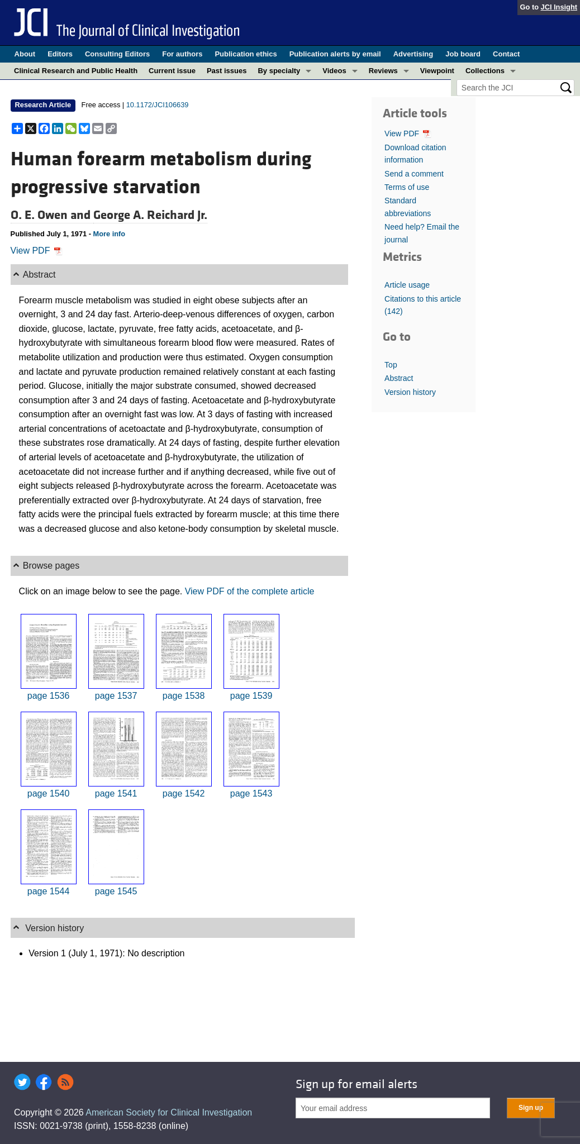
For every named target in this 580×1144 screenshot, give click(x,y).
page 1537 (116, 695)
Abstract (398, 378)
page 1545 (116, 891)
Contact (506, 54)
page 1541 (116, 793)
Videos (334, 70)
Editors (60, 54)
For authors (182, 54)
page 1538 (184, 695)
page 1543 (251, 793)
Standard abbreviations (407, 206)
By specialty (279, 70)
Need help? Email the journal (421, 233)
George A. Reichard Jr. (150, 215)
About (25, 54)
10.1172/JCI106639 (157, 105)
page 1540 (48, 793)
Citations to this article (422, 305)
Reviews (383, 70)
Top (390, 364)
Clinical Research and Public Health (75, 70)
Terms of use (406, 187)
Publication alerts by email (335, 54)
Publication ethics (246, 54)
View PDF (37, 250)
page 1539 (251, 695)
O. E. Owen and (52, 215)
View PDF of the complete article (250, 591)
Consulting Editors (117, 54)
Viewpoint (437, 70)
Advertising (413, 54)
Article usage (407, 284)
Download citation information (415, 153)
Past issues (227, 70)
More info (109, 234)
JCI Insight (559, 7)
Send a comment (414, 173)
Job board (463, 54)
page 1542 (184, 793)
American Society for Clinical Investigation (168, 1112)
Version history (410, 392)
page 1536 (48, 695)
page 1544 (48, 891)
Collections (485, 70)
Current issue (172, 70)
